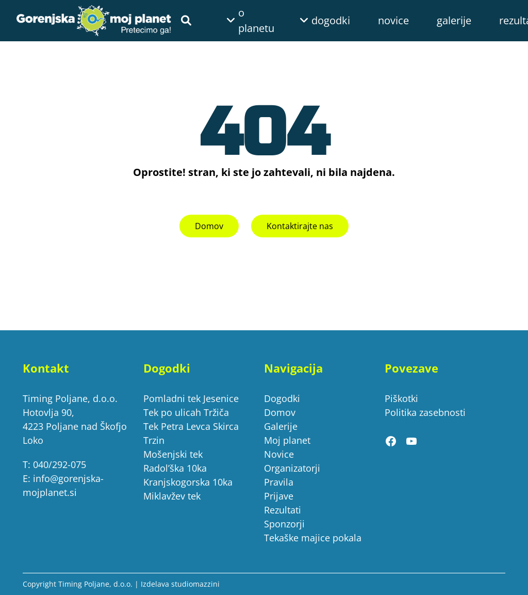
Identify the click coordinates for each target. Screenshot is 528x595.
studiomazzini (195, 584)
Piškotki (401, 398)
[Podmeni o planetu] (235, 21)
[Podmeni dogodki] (308, 21)
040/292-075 (59, 464)
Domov (209, 226)
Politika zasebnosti (425, 412)
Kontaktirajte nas (300, 226)
